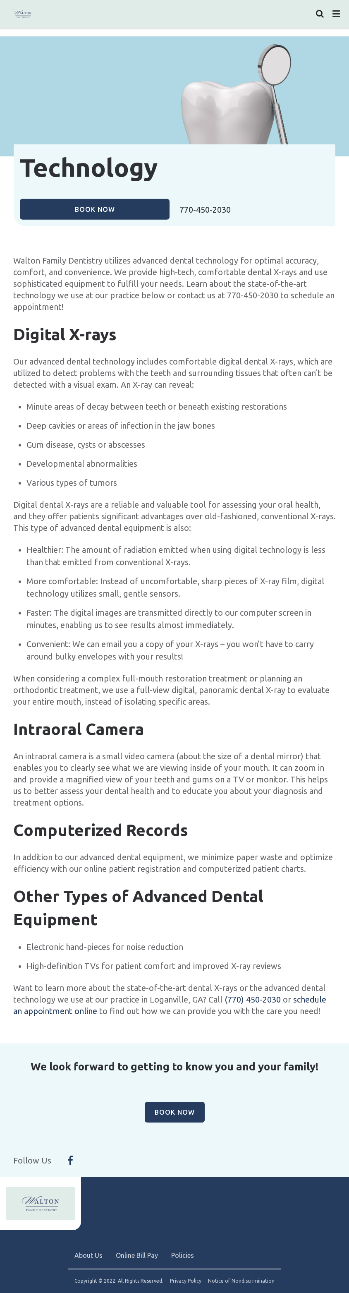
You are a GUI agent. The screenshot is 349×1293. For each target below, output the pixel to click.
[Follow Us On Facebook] (70, 1160)
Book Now (95, 209)
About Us (88, 1255)
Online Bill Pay (137, 1255)
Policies (182, 1255)
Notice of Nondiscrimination (241, 1281)
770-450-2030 (205, 209)
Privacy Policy (185, 1281)
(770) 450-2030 (253, 999)
